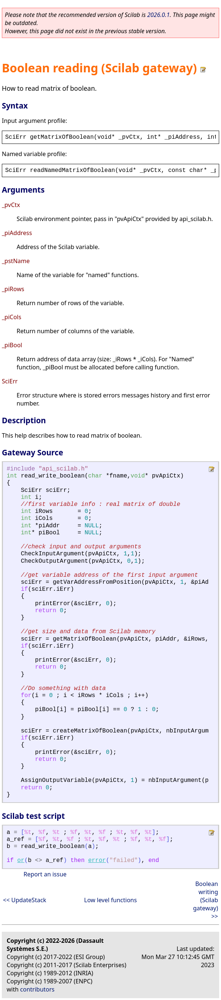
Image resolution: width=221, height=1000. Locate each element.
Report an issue (45, 874)
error (97, 860)
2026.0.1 (158, 15)
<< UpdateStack (24, 900)
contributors (37, 989)
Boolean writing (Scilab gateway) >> (205, 900)
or (20, 860)
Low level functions (110, 900)
